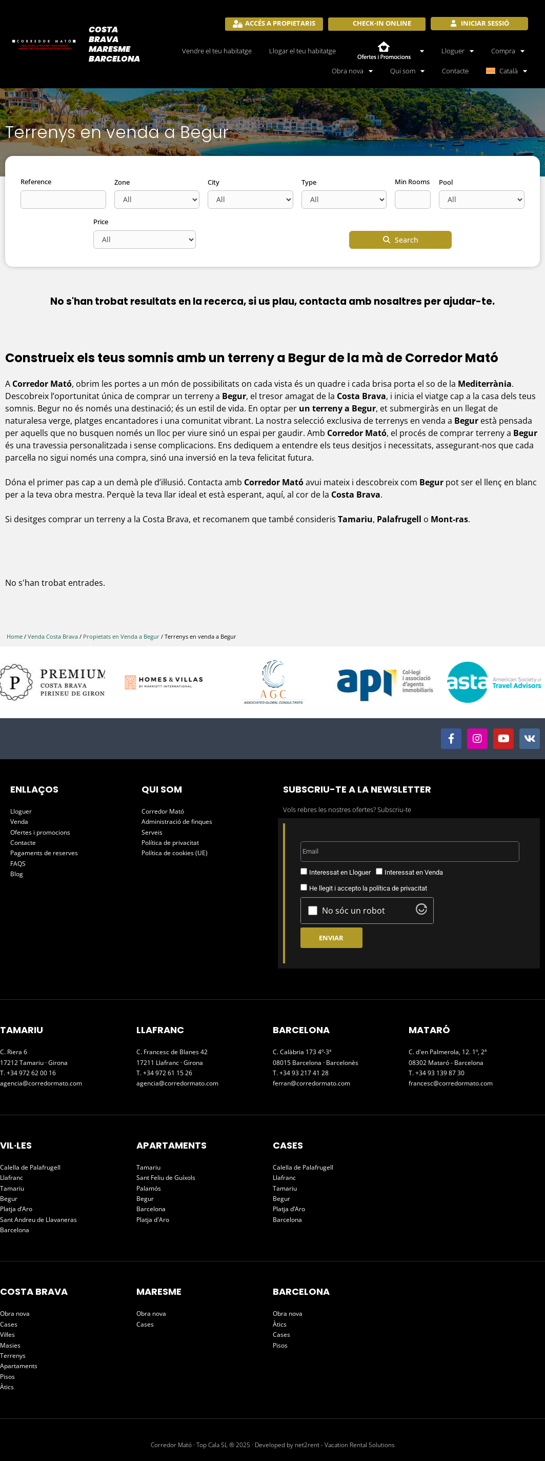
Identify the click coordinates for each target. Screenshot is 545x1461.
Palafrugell (400, 519)
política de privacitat (398, 888)
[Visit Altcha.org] (421, 911)
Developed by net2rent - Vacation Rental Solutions (325, 1444)
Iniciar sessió (484, 23)
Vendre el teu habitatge (217, 50)
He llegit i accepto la (368, 888)
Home (15, 636)
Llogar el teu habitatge (302, 50)
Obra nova (352, 70)
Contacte (455, 70)
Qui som (407, 70)
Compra (507, 51)
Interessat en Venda (414, 872)
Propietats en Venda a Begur (121, 636)
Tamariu (355, 519)
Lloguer (457, 51)
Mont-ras (449, 519)
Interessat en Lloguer (340, 872)
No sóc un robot (353, 910)
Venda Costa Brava (53, 636)
